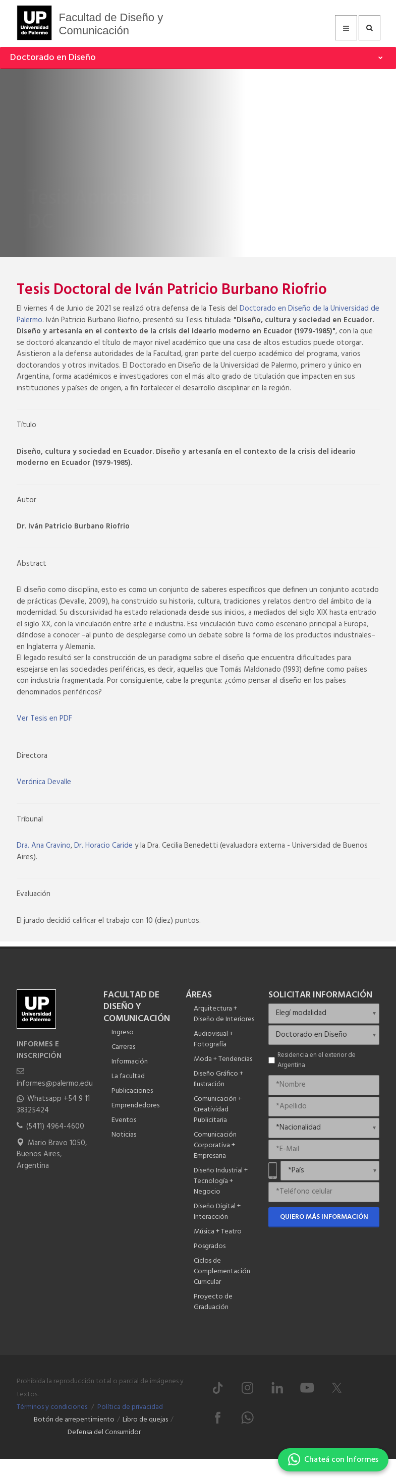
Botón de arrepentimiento (74, 1420)
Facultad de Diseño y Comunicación (111, 24)
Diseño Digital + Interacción (217, 1211)
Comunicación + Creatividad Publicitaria (218, 1110)
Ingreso (122, 1032)
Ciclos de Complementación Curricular (222, 1271)
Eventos (123, 1120)
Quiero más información (324, 1217)
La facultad (128, 1076)
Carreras (123, 1047)
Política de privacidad (130, 1407)
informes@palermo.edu (55, 1084)
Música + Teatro (218, 1231)
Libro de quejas (145, 1420)
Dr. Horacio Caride (103, 846)
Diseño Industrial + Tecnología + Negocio (221, 1181)
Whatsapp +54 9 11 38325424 (53, 1104)
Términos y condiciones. (52, 1407)
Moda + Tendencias (223, 1059)
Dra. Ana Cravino (44, 846)
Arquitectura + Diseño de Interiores (224, 1014)
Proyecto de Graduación (213, 1302)
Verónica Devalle (44, 782)
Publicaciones (132, 1091)
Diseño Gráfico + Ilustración (218, 1079)
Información (129, 1061)
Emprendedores (135, 1105)
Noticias (123, 1135)
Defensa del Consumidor (104, 1432)
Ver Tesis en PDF (44, 719)
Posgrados (209, 1246)
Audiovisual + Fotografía (213, 1039)
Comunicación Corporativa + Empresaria (215, 1145)
